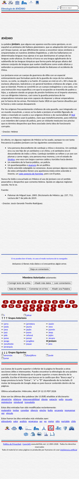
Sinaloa (11, 159)
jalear (29, 315)
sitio (58, 421)
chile (73, 421)
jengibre (30, 341)
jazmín (52, 329)
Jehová (29, 335)
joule (51, 355)
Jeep (51, 332)
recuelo (68, 399)
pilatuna (17, 399)
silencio (34, 410)
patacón (53, 399)
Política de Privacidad (12, 444)
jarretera (30, 323)
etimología (6, 421)
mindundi (18, 402)
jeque (29, 343)
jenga (6, 341)
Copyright (27, 444)
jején (51, 335)
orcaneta (58, 410)
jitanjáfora (31, 355)
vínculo (9, 413)
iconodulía (30, 402)
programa (33, 421)
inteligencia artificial (68, 450)
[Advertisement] (39, 25)
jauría (29, 326)
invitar (16, 410)
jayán (28, 329)
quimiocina (6, 402)
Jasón (51, 323)
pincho (43, 410)
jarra (6, 323)
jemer (29, 338)
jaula (6, 326)
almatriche (6, 399)
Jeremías (8, 355)
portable (65, 421)
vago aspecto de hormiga (31, 173)
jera (50, 343)
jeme (6, 338)
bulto (50, 410)
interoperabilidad (31, 399)
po (45, 421)
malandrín (6, 410)
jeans (28, 332)
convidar (25, 410)
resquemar (70, 410)
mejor (51, 421)
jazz (6, 332)
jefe (6, 335)
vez (2, 413)
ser (40, 421)
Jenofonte (8, 343)
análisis (23, 421)
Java (51, 326)
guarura (32, 165)
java (6, 329)
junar (6, 358)
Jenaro (52, 338)
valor (15, 421)
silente (44, 399)
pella (61, 399)
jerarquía (8, 346)
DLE (73, 114)
